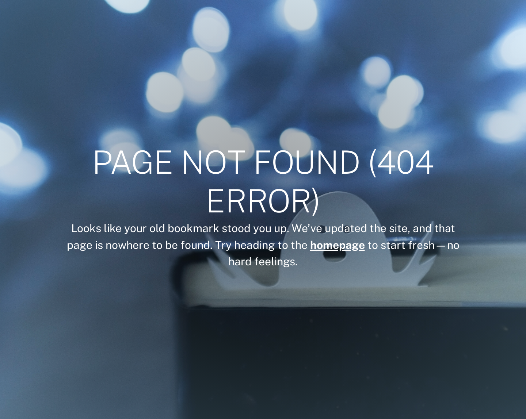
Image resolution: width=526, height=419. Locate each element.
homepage (337, 244)
